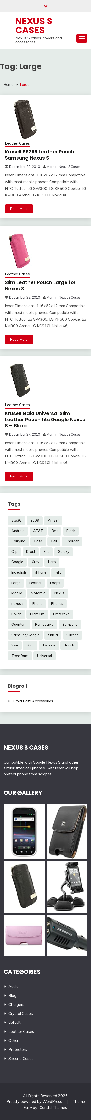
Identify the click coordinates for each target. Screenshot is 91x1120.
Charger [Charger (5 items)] (72, 541)
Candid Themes (53, 1107)
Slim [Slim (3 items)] (30, 645)
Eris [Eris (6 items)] (46, 551)
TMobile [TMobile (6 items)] (48, 645)
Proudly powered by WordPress (35, 1101)
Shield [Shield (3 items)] (53, 635)
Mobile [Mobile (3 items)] (16, 593)
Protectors (17, 1049)
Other (13, 1040)
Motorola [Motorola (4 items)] (38, 593)
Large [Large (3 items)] (16, 583)
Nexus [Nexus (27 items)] (59, 593)
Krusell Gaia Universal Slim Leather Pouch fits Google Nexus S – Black (45, 419)
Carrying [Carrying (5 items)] (18, 541)
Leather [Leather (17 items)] (35, 583)
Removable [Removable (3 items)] (44, 624)
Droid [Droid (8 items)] (30, 551)
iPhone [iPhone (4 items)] (40, 572)
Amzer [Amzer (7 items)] (53, 520)
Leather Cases (17, 143)
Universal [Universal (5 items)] (44, 656)
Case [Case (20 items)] (38, 541)
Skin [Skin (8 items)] (14, 645)
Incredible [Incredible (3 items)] (19, 572)
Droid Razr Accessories (33, 701)
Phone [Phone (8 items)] (37, 604)
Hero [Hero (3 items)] (52, 562)
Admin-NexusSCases (64, 166)
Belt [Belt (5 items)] (55, 531)
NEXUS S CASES (26, 747)
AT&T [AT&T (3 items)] (38, 531)
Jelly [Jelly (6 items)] (58, 572)
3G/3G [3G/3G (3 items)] (16, 520)
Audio (13, 986)
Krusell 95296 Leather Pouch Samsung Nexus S (39, 154)
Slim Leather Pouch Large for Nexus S (40, 285)
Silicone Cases (20, 1058)
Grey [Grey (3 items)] (35, 562)
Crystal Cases (20, 1013)
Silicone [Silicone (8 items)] (72, 635)
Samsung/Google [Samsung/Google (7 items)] (25, 635)
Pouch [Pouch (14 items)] (16, 614)
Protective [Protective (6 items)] (61, 614)
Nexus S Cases (33, 25)
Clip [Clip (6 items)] (14, 551)
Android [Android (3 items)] (18, 531)
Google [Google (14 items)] (17, 562)
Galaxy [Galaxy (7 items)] (63, 551)
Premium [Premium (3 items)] (37, 614)
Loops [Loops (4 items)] (55, 583)
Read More (19, 208)
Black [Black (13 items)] (70, 531)
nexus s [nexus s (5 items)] (17, 604)
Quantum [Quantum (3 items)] (18, 624)
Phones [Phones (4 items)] (57, 604)
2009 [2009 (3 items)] (34, 520)
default (14, 1022)
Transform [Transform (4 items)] (19, 656)
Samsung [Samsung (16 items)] (70, 624)
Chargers (16, 1004)
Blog (12, 995)
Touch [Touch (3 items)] (69, 645)
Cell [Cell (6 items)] (54, 541)
